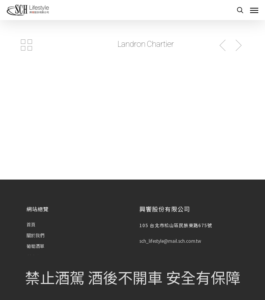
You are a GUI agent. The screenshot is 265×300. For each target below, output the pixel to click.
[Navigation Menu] (254, 10)
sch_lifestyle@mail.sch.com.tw (170, 241)
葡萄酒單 (35, 246)
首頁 (30, 224)
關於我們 (35, 235)
